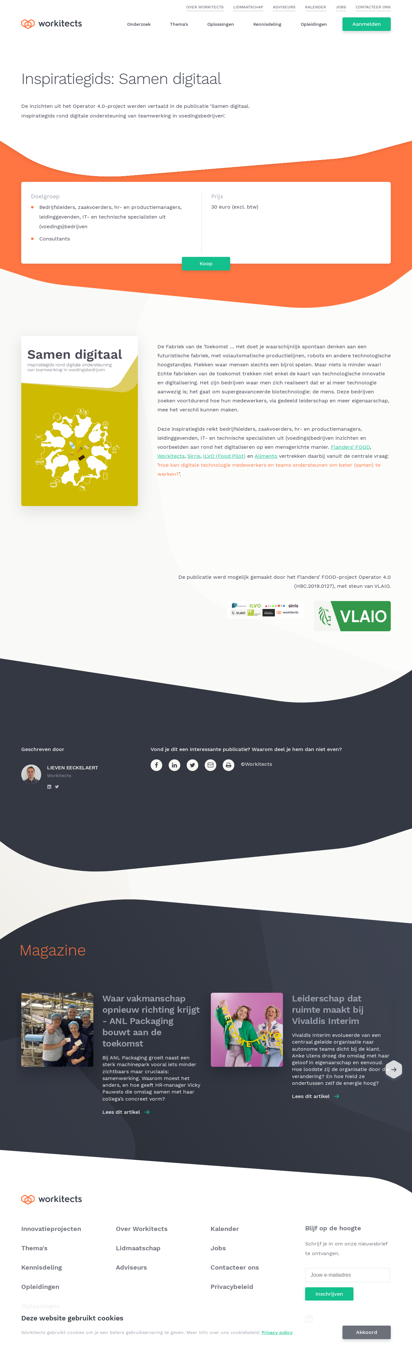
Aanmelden (366, 24)
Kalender (315, 7)
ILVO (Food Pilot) (224, 456)
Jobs (341, 7)
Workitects (170, 456)
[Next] (393, 1071)
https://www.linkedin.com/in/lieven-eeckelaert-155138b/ (49, 787)
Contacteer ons (373, 7)
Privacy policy (277, 1332)
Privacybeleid (232, 1287)
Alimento (266, 456)
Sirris (193, 456)
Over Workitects (205, 7)
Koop (206, 263)
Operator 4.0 (89, 106)
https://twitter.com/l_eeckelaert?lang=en (57, 787)
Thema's (179, 24)
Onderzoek (139, 24)
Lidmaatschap (248, 7)
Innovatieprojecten (51, 1229)
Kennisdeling (267, 24)
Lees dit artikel (121, 1112)
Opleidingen (314, 24)
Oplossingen (220, 24)
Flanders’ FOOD (350, 447)
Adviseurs (284, 7)
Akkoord (366, 1332)
